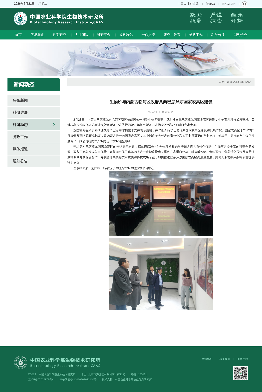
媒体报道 (20, 149)
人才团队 (81, 35)
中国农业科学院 (188, 3)
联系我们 (225, 358)
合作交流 (148, 35)
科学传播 (218, 35)
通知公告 (20, 161)
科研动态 (20, 125)
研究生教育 (172, 35)
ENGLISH (228, 3)
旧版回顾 (242, 358)
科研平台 (103, 35)
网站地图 (207, 358)
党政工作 (196, 35)
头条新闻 (20, 100)
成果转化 (126, 35)
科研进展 (20, 112)
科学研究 (59, 35)
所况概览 (37, 35)
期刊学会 (240, 35)
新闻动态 (232, 81)
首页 (18, 35)
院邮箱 (210, 3)
